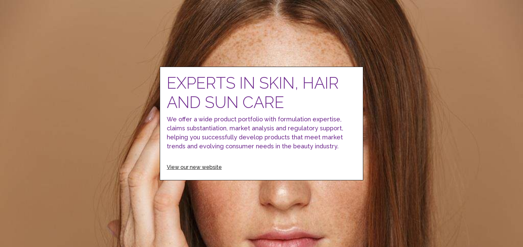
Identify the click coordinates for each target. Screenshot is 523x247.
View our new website (194, 167)
